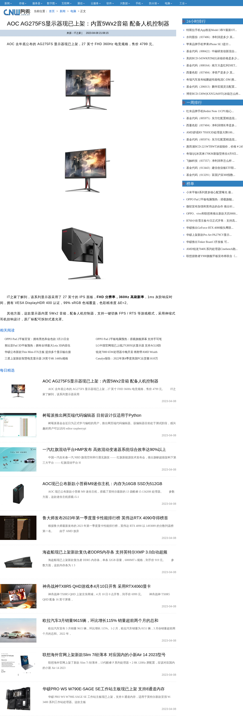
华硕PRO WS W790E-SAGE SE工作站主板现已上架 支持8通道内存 (104, 689)
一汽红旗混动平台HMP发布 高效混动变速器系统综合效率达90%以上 (104, 449)
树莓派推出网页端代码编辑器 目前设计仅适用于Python (92, 415)
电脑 (73, 11)
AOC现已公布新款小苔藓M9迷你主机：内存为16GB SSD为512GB (102, 483)
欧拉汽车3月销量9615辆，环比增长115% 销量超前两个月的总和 (100, 620)
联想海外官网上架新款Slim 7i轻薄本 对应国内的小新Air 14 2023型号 (104, 654)
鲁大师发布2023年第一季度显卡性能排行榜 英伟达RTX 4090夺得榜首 (105, 518)
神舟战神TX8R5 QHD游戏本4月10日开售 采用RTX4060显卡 (97, 586)
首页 (52, 11)
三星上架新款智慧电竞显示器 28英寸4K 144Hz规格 (36, 358)
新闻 (62, 11)
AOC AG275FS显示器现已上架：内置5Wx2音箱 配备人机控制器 (100, 381)
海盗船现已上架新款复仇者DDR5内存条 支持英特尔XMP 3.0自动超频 (105, 552)
